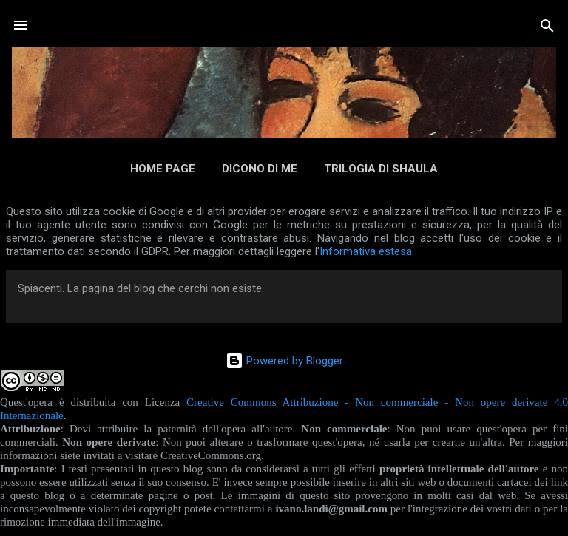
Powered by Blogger (284, 360)
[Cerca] (547, 27)
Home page (162, 168)
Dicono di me (259, 168)
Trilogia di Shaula (381, 168)
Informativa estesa (366, 251)
